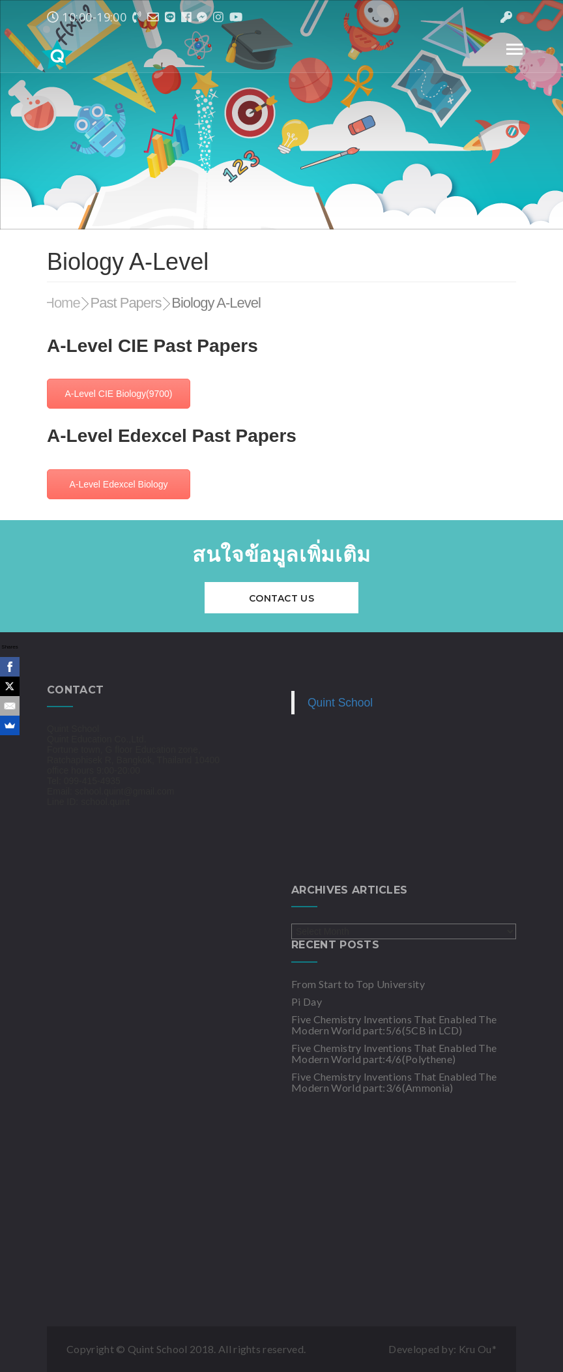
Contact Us (281, 598)
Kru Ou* (478, 1349)
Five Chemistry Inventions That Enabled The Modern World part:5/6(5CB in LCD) (394, 1024)
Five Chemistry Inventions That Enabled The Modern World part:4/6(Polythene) (394, 1053)
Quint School (340, 702)
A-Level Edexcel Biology (119, 484)
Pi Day (306, 1001)
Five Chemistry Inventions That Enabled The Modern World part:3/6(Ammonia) (394, 1082)
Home (62, 303)
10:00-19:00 (86, 17)
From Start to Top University (358, 984)
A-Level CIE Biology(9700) (119, 393)
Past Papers (126, 303)
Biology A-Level (216, 303)
